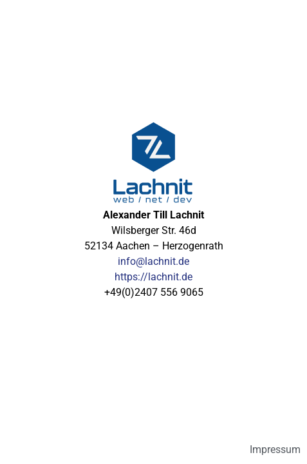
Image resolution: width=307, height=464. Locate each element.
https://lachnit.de (153, 277)
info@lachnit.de (153, 261)
